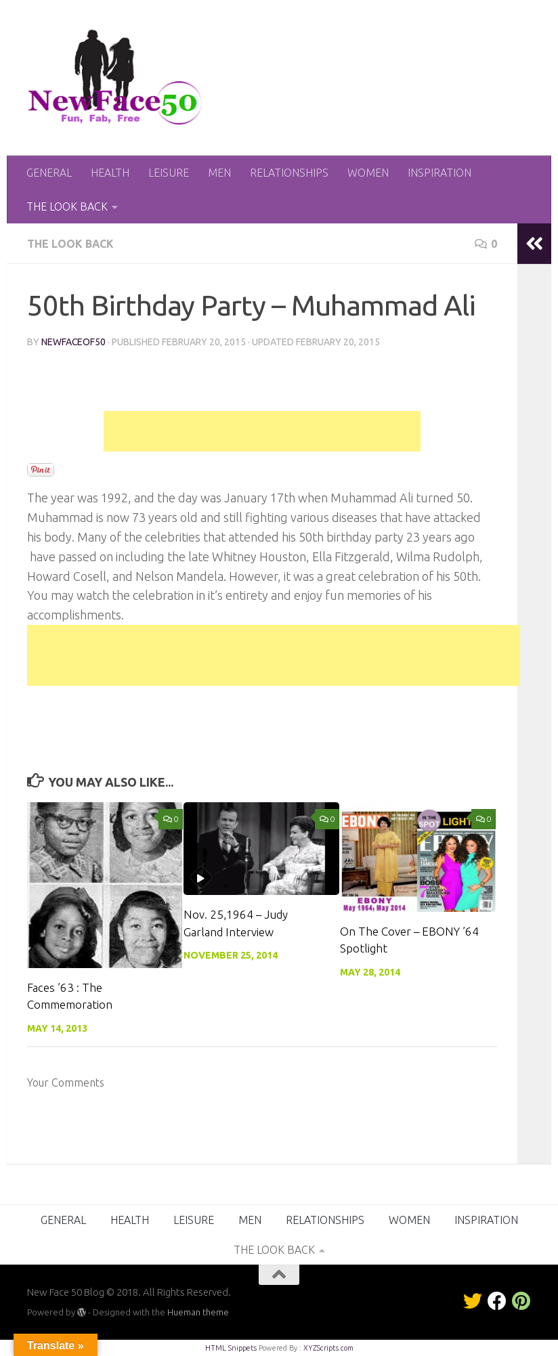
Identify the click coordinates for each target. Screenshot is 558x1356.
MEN (219, 173)
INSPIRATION (439, 173)
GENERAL (49, 173)
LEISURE (168, 173)
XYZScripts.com (328, 1348)
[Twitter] (472, 1301)
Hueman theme (198, 1312)
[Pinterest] (521, 1301)
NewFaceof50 (73, 341)
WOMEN (368, 173)
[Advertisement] (262, 431)
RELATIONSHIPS (289, 173)
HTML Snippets (231, 1348)
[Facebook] (497, 1301)
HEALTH (110, 173)
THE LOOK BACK (67, 206)
